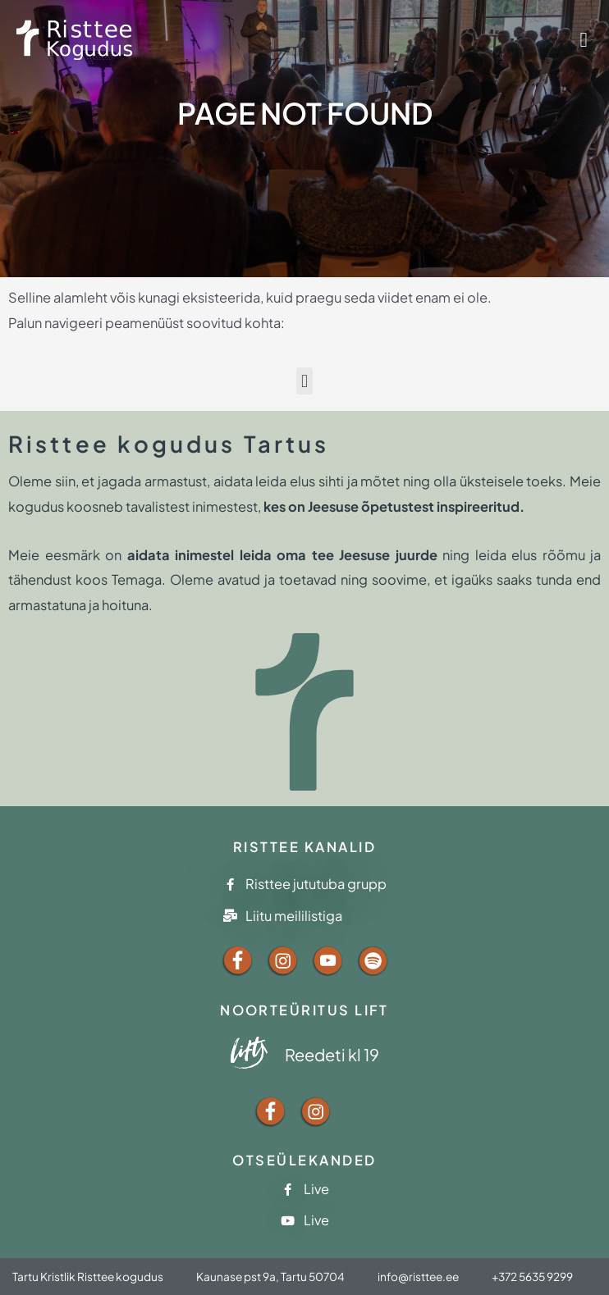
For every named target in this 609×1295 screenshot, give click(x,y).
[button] (584, 40)
